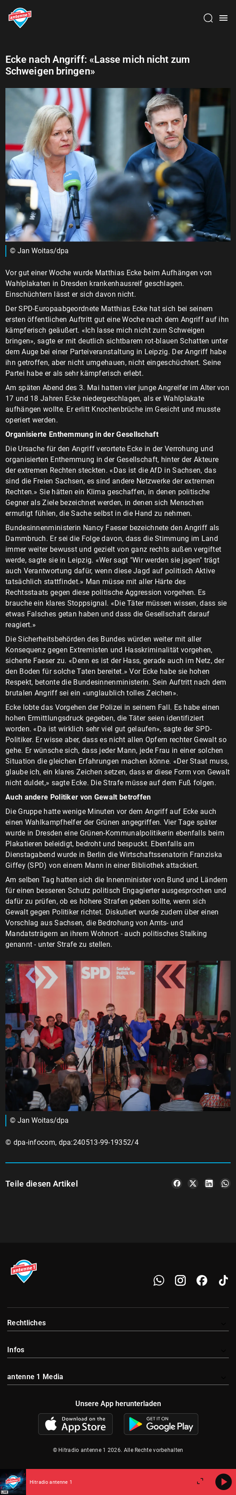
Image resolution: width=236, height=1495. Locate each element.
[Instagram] (180, 1280)
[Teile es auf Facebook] (176, 1183)
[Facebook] (202, 1280)
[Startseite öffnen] (20, 18)
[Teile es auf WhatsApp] (225, 1183)
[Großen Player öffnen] (200, 1482)
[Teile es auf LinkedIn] (209, 1183)
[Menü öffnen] (223, 18)
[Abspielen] (223, 1482)
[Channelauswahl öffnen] (208, 18)
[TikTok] (223, 1280)
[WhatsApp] (158, 1280)
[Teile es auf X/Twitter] (193, 1183)
